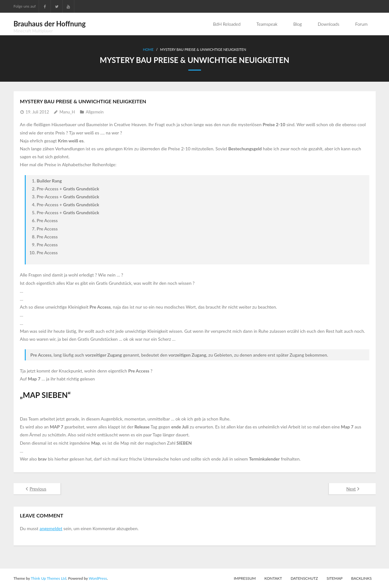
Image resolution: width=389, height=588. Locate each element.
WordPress (98, 578)
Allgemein (95, 111)
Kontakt (273, 578)
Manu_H (67, 111)
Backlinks (361, 578)
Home (148, 49)
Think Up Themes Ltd (48, 578)
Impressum (245, 578)
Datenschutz (304, 578)
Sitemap (334, 578)
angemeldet (50, 528)
